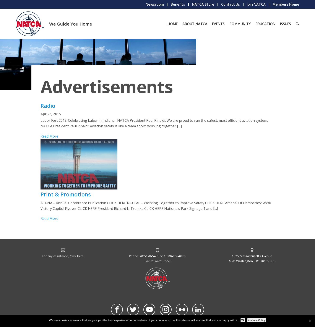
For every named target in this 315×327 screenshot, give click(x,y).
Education (265, 23)
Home (172, 23)
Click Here (77, 256)
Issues (285, 23)
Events (218, 23)
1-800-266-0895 (175, 256)
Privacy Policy (257, 320)
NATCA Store (203, 4)
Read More (49, 136)
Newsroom (155, 4)
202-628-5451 (149, 256)
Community (240, 23)
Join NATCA (256, 4)
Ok (243, 320)
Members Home (286, 4)
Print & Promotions (66, 194)
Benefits (178, 4)
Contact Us (230, 4)
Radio (48, 105)
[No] (309, 321)
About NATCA (194, 23)
